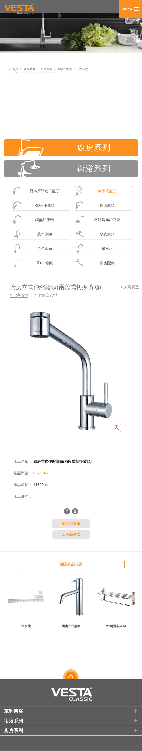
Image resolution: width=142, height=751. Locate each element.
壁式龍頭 (95, 234)
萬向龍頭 (32, 234)
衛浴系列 (65, 169)
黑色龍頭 (32, 249)
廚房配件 (95, 263)
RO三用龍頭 (33, 205)
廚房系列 (46, 69)
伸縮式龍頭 (64, 69)
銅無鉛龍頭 (33, 220)
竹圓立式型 (47, 296)
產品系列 (29, 69)
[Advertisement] (71, 104)
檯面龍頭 (95, 205)
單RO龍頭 (32, 263)
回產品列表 (71, 535)
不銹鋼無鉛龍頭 (97, 220)
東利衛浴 (71, 712)
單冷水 (94, 249)
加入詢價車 (71, 524)
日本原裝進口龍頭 (35, 191)
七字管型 (82, 69)
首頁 (15, 69)
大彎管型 (131, 288)
